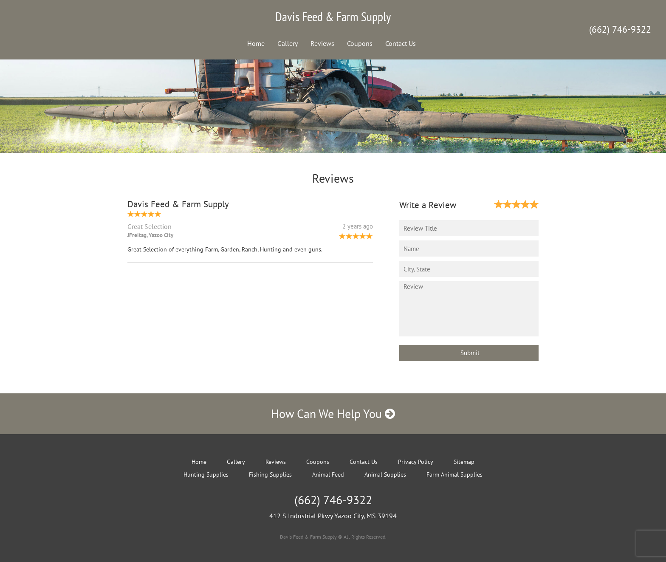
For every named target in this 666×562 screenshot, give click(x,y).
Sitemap (464, 462)
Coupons (360, 43)
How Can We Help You (333, 413)
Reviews (322, 43)
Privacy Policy (415, 462)
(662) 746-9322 (620, 29)
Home (256, 43)
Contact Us (400, 43)
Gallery (287, 43)
